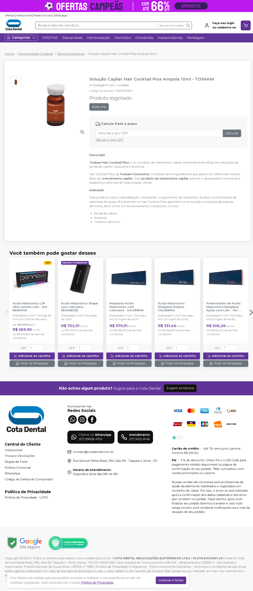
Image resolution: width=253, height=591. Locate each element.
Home (9, 54)
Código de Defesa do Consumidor (29, 479)
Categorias (21, 38)
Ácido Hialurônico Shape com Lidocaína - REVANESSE (79, 307)
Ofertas (9, 15)
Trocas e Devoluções (20, 456)
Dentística (123, 38)
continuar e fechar (171, 580)
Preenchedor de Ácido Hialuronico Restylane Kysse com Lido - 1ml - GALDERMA (223, 307)
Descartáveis (72, 38)
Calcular (232, 133)
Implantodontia (170, 38)
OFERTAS (50, 38)
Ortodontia (144, 38)
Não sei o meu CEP (109, 140)
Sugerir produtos (180, 388)
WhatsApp (60, 15)
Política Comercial (18, 467)
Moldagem (195, 38)
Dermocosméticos (70, 54)
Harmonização (98, 38)
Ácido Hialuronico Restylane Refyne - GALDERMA (172, 307)
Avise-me (99, 107)
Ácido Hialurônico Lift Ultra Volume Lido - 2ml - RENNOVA (31, 307)
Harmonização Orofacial (35, 54)
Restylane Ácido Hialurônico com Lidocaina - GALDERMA (127, 307)
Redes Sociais (43, 15)
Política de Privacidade (97, 582)
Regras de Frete (16, 462)
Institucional (24, 15)
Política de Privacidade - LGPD (26, 497)
